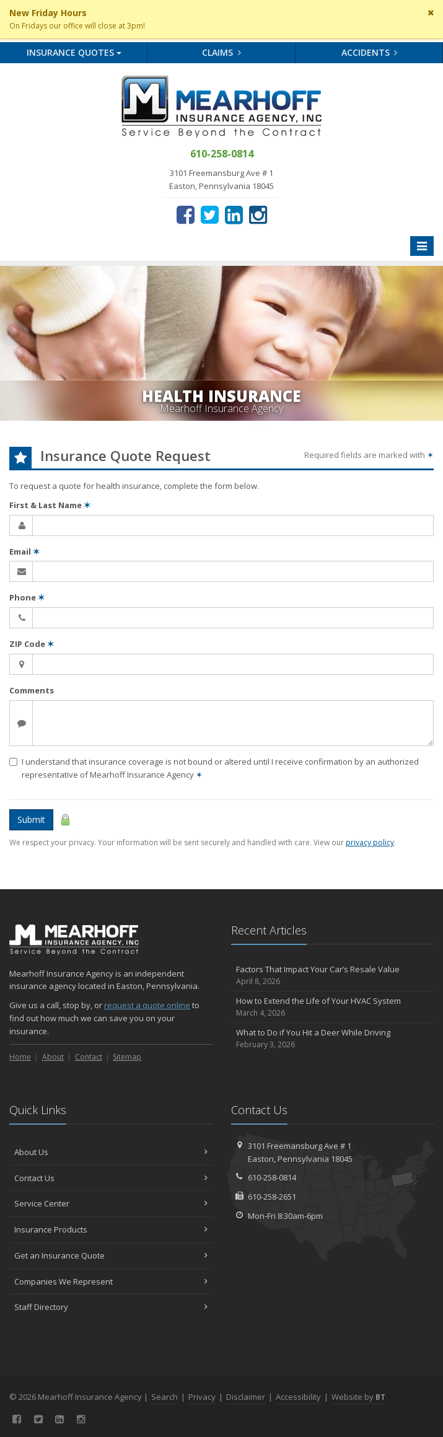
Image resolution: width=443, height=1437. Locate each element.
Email (24, 551)
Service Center (111, 1203)
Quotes (74, 52)
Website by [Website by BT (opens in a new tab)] (358, 1396)
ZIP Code (31, 643)
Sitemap (127, 1057)
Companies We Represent (111, 1281)
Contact (88, 1057)
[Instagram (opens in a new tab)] (258, 214)
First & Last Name (49, 505)
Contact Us (111, 1178)
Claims (221, 52)
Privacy (202, 1396)
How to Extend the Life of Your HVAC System (332, 1007)
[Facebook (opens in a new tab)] (186, 214)
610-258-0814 (272, 1177)
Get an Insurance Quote (111, 1255)
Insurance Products (111, 1229)
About (53, 1057)
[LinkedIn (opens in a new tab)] (234, 214)
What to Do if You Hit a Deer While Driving (332, 1039)
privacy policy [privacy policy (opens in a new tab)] (370, 842)
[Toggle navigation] (422, 246)
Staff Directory (111, 1306)
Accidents (369, 52)
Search (164, 1396)
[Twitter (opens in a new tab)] (210, 214)
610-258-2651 (272, 1196)
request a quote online (147, 1005)
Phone (27, 597)
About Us (111, 1152)
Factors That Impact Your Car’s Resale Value (332, 976)
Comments (31, 690)
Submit (31, 819)
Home (20, 1057)
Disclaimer (245, 1396)
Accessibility (298, 1396)
